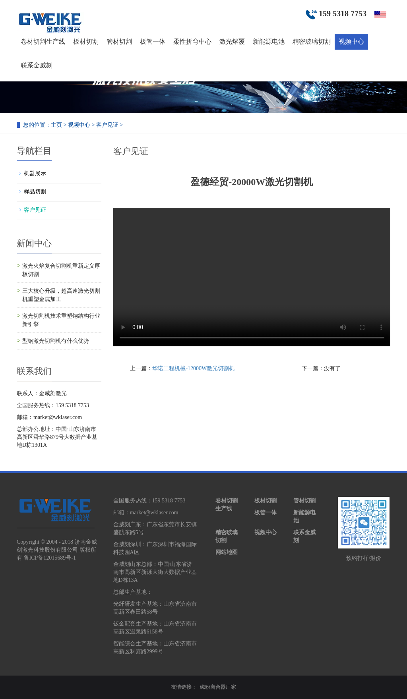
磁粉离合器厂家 (218, 687)
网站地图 (226, 552)
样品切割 (35, 192)
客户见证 (107, 125)
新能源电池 (269, 41)
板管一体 (152, 41)
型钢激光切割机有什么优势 (55, 341)
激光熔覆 (232, 41)
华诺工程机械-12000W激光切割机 (193, 368)
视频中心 (351, 41)
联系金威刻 (36, 65)
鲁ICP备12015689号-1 (50, 558)
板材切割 (86, 41)
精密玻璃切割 (312, 41)
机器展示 (35, 173)
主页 (56, 125)
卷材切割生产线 (43, 41)
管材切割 (119, 41)
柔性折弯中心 (192, 41)
